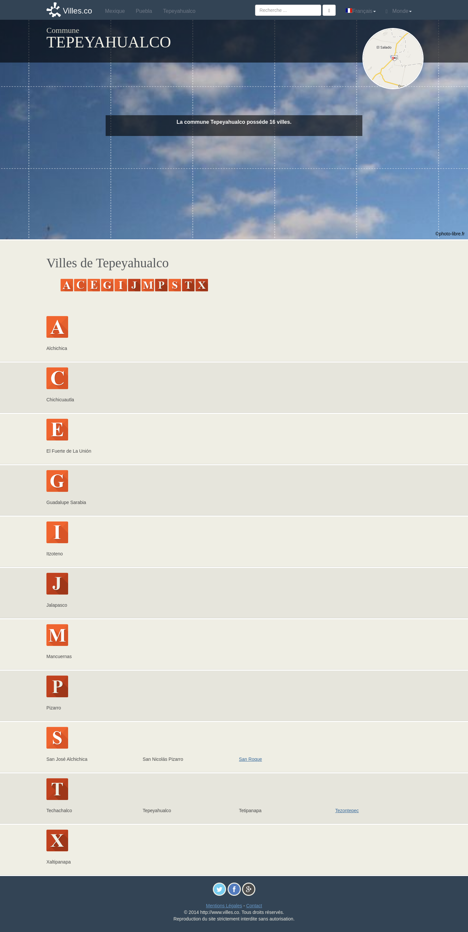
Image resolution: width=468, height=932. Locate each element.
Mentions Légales (224, 905)
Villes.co (77, 10)
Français (361, 11)
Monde (399, 11)
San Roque (250, 759)
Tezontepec (347, 810)
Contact (254, 905)
